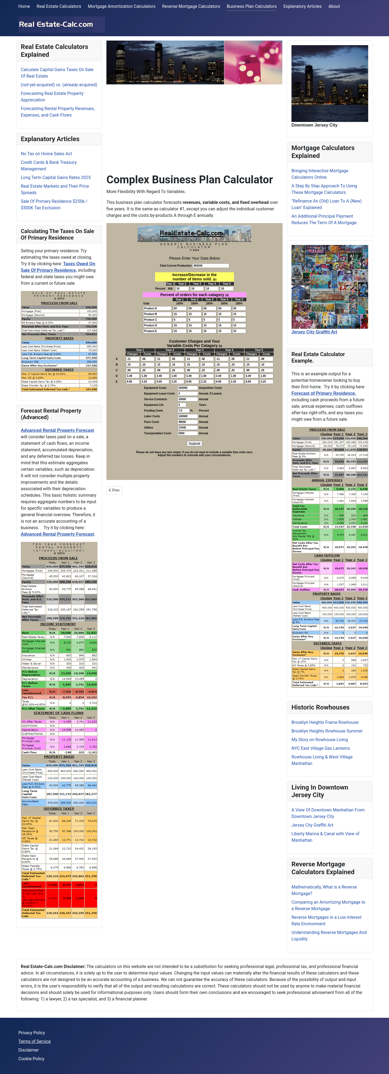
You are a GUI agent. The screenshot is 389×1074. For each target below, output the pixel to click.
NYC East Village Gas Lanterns (320, 748)
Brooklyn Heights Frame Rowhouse (324, 722)
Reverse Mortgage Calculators (191, 6)
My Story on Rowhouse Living (319, 739)
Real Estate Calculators (59, 6)
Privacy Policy (31, 1032)
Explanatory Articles (302, 6)
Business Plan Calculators (252, 6)
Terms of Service (34, 1041)
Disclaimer (28, 1050)
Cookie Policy (31, 1058)
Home (24, 6)
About (334, 6)
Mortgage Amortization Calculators (121, 6)
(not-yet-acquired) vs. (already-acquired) (59, 84)
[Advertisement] (194, 127)
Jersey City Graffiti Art (312, 825)
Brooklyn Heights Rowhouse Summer (327, 731)
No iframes (194, 351)
